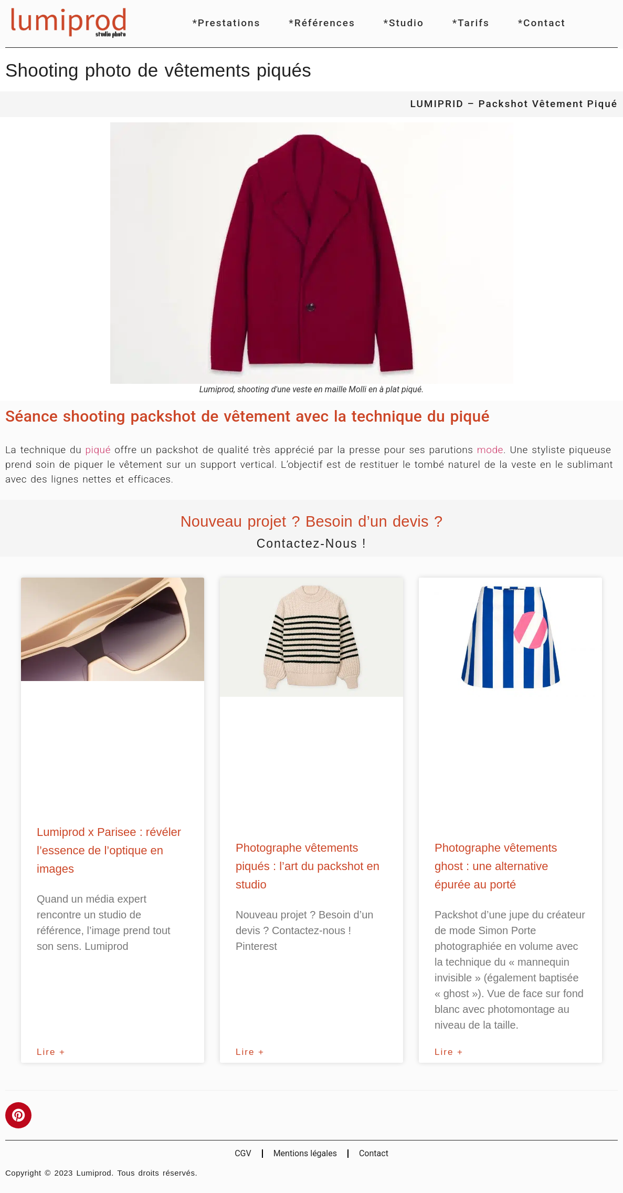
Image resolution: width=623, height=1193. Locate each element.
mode (490, 450)
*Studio (404, 23)
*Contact (542, 23)
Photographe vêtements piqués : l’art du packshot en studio (307, 866)
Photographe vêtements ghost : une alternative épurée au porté (496, 866)
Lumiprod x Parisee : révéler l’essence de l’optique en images (109, 850)
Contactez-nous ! (312, 543)
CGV (243, 1153)
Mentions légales (305, 1153)
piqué (98, 450)
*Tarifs (471, 23)
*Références (322, 23)
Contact (373, 1153)
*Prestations (226, 23)
